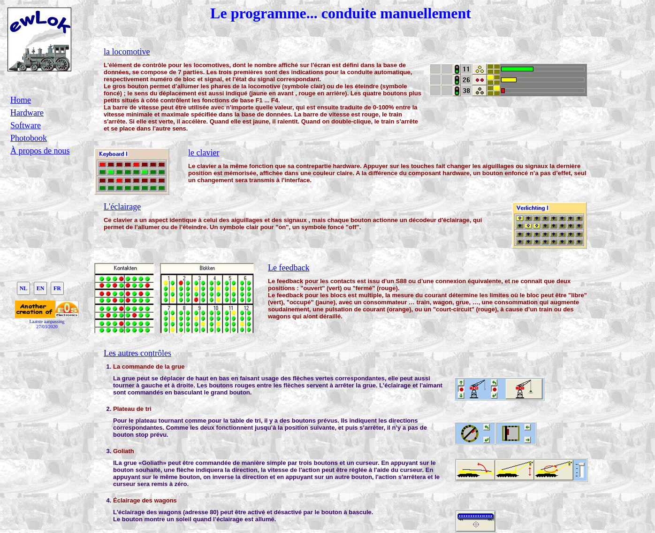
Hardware (27, 112)
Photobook (28, 138)
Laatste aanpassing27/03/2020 (46, 324)
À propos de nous (40, 150)
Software (25, 125)
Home (20, 100)
